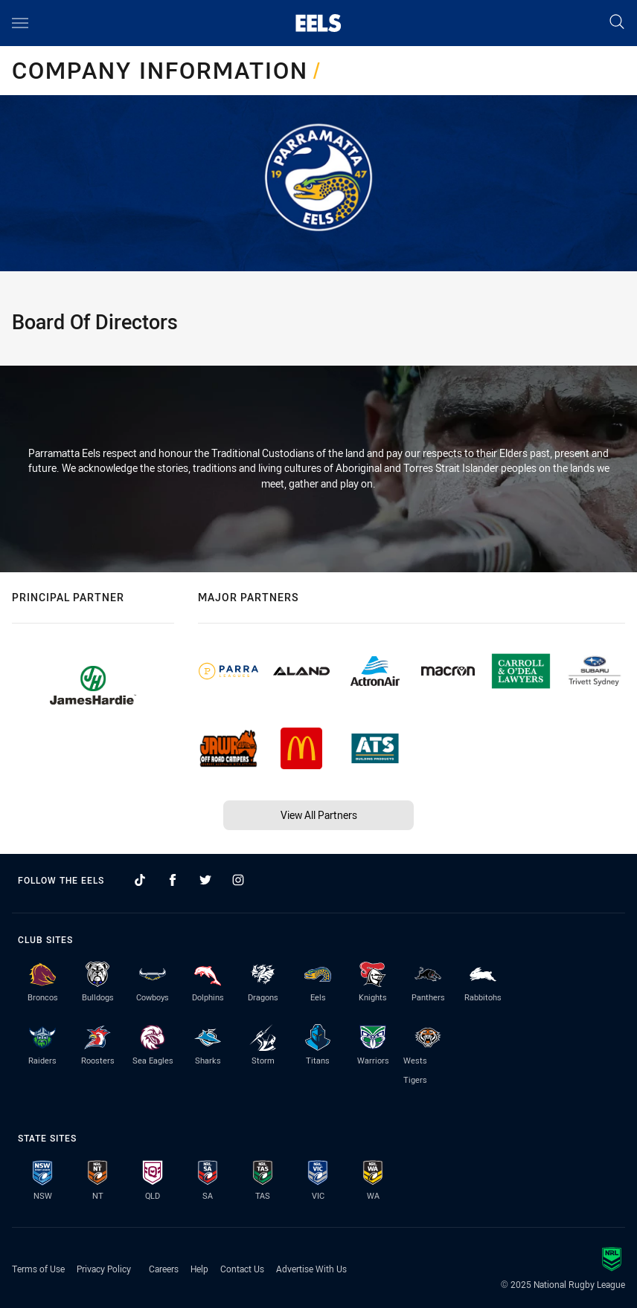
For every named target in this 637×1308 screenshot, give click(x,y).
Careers (164, 1269)
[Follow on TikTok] (140, 880)
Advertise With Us (311, 1269)
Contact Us (242, 1269)
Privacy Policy (104, 1269)
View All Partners (319, 815)
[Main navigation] (20, 23)
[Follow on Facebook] (173, 880)
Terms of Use (38, 1269)
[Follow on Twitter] (205, 880)
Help (199, 1269)
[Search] (617, 22)
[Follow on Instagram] (238, 880)
